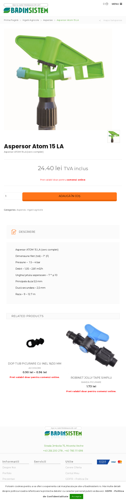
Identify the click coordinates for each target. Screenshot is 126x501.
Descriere (23, 231)
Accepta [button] (76, 496)
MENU (117, 4)
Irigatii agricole (31, 20)
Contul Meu (72, 473)
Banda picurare (91, 382)
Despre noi (9, 467)
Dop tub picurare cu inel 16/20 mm (35, 363)
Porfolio (7, 473)
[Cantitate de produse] (12, 196)
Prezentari (8, 479)
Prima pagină (11, 20)
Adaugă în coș (70, 196)
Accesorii (35, 368)
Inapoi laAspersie (113, 20)
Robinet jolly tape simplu (91, 377)
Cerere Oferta (73, 467)
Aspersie (48, 20)
